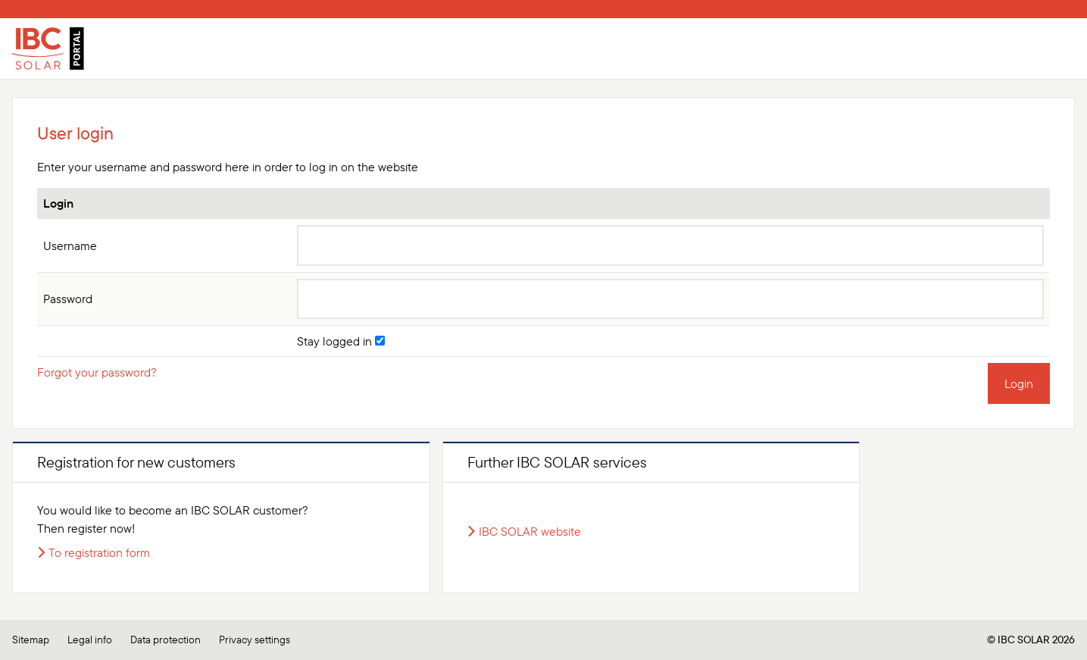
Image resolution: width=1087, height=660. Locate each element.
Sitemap (30, 639)
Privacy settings (254, 639)
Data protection (165, 639)
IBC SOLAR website (530, 531)
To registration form (99, 552)
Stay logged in (341, 341)
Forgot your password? (97, 372)
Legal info (89, 639)
